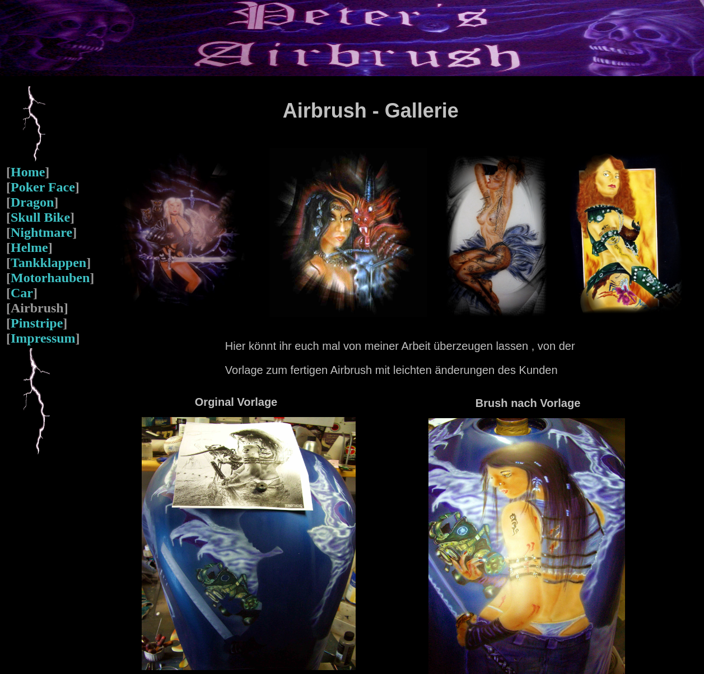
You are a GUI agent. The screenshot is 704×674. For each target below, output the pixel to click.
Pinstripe (37, 323)
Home (28, 172)
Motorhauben (50, 277)
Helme (29, 247)
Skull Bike (40, 217)
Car (22, 292)
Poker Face (43, 187)
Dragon (32, 202)
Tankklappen (48, 262)
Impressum (43, 338)
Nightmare (41, 232)
